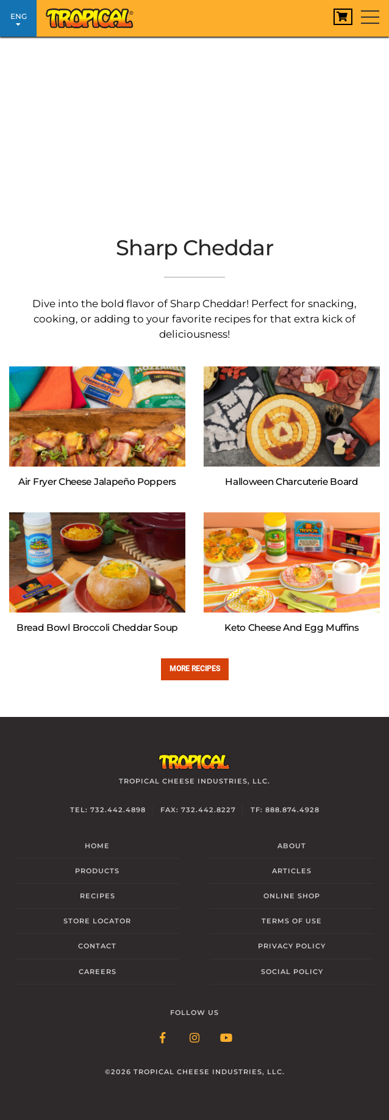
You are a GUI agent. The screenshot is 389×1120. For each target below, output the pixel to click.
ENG (18, 20)
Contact (97, 946)
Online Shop (291, 896)
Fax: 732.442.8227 (198, 809)
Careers (97, 971)
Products (97, 871)
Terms (292, 921)
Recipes (97, 896)
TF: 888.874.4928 (285, 809)
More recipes (195, 668)
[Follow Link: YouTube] (226, 1039)
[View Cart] (343, 17)
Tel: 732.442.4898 (108, 809)
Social (292, 971)
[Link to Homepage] (94, 15)
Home (97, 846)
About (291, 846)
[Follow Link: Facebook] (163, 1039)
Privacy (292, 946)
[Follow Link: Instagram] (194, 1039)
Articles (292, 871)
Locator (97, 921)
